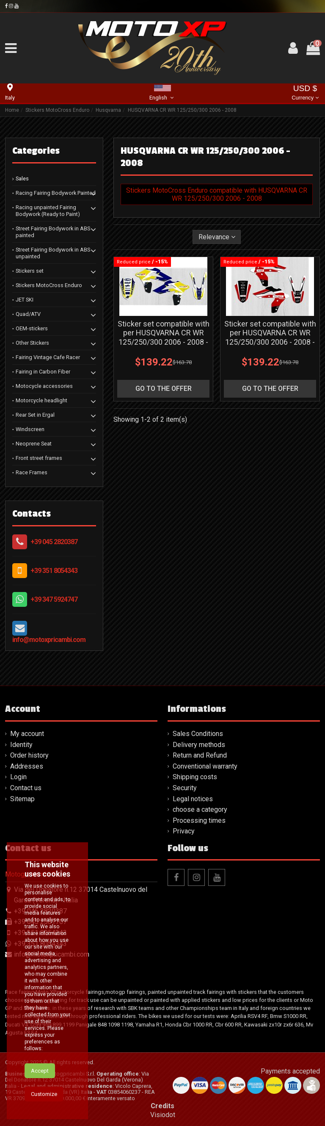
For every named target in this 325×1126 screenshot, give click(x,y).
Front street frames (39, 458)
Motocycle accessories (44, 386)
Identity (21, 745)
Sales (22, 178)
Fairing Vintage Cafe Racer (48, 357)
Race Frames (31, 472)
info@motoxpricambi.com (48, 640)
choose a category (200, 809)
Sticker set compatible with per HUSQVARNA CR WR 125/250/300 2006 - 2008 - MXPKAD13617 (270, 337)
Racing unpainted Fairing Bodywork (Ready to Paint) (48, 210)
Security (185, 788)
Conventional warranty (205, 766)
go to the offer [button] (163, 389)
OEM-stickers (32, 328)
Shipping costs (195, 777)
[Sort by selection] (217, 236)
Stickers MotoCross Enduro (49, 285)
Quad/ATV (28, 314)
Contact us (25, 788)
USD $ (305, 93)
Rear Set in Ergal (35, 415)
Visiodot (162, 1115)
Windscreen (30, 429)
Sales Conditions (198, 734)
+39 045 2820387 (53, 542)
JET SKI (24, 299)
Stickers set (30, 271)
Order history (29, 755)
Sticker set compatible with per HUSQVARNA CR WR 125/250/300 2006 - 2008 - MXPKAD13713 (163, 337)
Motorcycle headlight (41, 400)
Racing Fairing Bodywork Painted (56, 193)
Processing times (199, 820)
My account (27, 734)
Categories (36, 150)
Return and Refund (200, 755)
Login (18, 777)
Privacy (184, 831)
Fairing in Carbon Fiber (43, 371)
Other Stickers (32, 343)
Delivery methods (199, 745)
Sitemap (22, 799)
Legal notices (193, 799)
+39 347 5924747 (53, 599)
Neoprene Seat (34, 443)
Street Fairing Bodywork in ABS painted (53, 231)
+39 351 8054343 (53, 571)
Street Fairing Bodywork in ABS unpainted (53, 253)
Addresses (26, 766)
